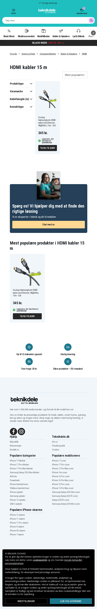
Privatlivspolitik (58, 446)
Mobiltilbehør (43, 33)
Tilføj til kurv (47, 148)
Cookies (55, 449)
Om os (55, 442)
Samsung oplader (17, 496)
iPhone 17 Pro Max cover (62, 468)
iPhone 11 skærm (17, 519)
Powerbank (15, 480)
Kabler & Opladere (61, 33)
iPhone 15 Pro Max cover (62, 488)
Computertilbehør (47, 54)
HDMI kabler (87, 54)
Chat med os (48, 224)
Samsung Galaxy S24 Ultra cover (66, 504)
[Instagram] (21, 431)
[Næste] (93, 33)
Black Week (8, 33)
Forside (13, 54)
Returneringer (15, 446)
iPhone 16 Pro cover (61, 476)
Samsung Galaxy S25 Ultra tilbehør (24, 472)
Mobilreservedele (26, 33)
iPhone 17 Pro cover (61, 464)
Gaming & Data (28, 54)
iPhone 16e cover (59, 472)
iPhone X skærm (17, 526)
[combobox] (48, 20)
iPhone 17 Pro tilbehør (19, 464)
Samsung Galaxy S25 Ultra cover (66, 492)
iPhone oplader (16, 492)
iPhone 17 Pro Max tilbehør (21, 468)
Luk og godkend (70, 601)
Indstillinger (26, 601)
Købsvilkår (14, 442)
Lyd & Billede (78, 33)
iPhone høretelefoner (19, 484)
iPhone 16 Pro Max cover (62, 480)
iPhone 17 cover (59, 460)
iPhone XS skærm (17, 530)
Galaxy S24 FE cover (60, 500)
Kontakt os (14, 449)
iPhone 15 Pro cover (61, 484)
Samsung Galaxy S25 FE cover (65, 496)
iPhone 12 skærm (17, 515)
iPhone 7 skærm (17, 534)
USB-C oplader (16, 504)
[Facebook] (13, 431)
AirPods (13, 476)
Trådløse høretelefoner (19, 488)
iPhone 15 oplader (18, 500)
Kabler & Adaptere (68, 54)
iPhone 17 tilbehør (17, 460)
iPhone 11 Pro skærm (19, 523)
